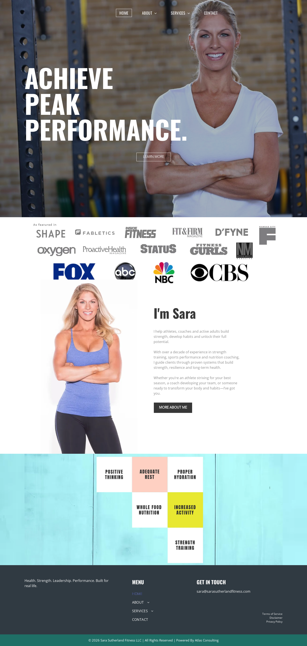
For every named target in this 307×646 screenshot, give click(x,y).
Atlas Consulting (207, 640)
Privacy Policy (274, 621)
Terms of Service (272, 614)
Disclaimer (276, 618)
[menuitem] (127, 13)
